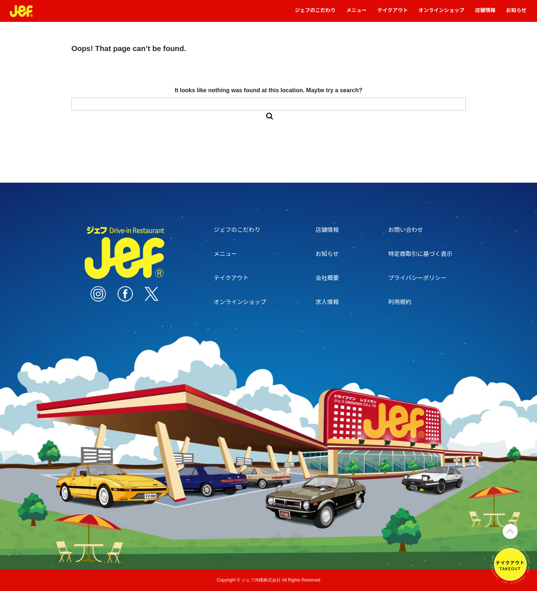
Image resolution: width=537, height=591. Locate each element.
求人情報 (327, 301)
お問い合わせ (405, 229)
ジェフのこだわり (315, 13)
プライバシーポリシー (417, 277)
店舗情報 (485, 13)
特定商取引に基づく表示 (420, 253)
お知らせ (516, 13)
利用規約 (399, 301)
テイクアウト (392, 13)
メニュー (356, 13)
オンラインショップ (441, 13)
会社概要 (327, 277)
